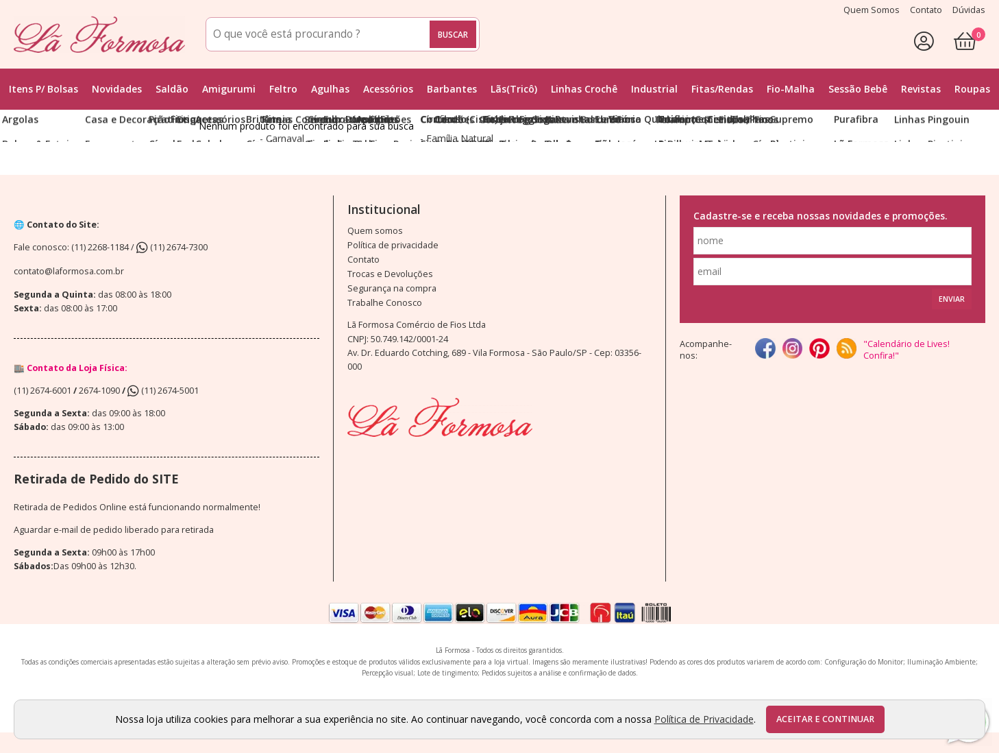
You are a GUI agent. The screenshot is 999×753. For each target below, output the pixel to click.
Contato (363, 259)
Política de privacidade (393, 245)
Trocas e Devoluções (390, 274)
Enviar (952, 299)
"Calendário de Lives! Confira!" (906, 349)
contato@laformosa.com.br (69, 271)
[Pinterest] (819, 349)
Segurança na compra (391, 288)
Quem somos (375, 231)
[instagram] (792, 349)
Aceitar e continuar (825, 719)
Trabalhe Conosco (384, 303)
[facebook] (765, 349)
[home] (99, 34)
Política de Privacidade (704, 719)
